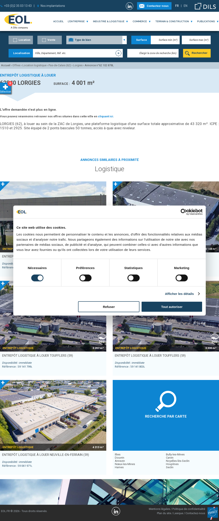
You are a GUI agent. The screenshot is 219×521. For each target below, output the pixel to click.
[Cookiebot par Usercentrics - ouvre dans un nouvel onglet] (184, 212)
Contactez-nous (158, 5)
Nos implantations (53, 5)
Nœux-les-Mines (125, 464)
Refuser (109, 306)
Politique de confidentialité (188, 509)
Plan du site (164, 513)
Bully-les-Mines (175, 454)
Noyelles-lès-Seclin (177, 460)
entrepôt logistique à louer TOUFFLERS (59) (37, 356)
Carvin (169, 457)
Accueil (58, 21)
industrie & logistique (108, 21)
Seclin (169, 467)
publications (206, 21)
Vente (51, 39)
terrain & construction (172, 21)
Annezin (120, 460)
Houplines (172, 464)
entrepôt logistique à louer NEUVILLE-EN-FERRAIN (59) (45, 455)
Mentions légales (159, 509)
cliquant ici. (106, 116)
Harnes (119, 467)
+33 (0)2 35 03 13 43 (18, 5)
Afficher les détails (179, 294)
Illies (117, 454)
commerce (140, 21)
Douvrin (119, 457)
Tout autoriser (172, 306)
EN (185, 5)
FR (177, 5)
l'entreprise (76, 21)
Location (24, 39)
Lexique (178, 513)
